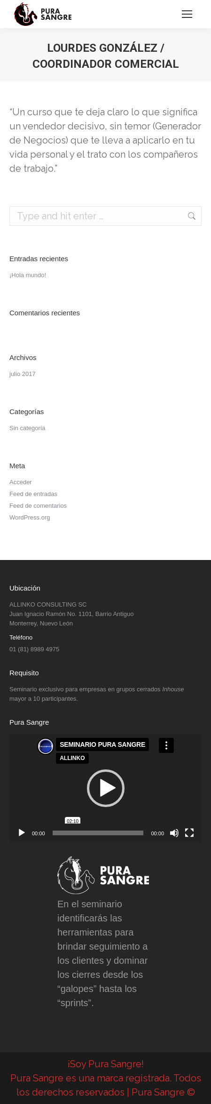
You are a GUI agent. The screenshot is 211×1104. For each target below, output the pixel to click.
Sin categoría (27, 428)
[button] (106, 788)
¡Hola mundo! (27, 275)
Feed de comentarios (38, 505)
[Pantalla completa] (189, 833)
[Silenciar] (174, 833)
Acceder (20, 482)
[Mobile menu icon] (187, 14)
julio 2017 (22, 373)
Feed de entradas (33, 493)
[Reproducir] (21, 833)
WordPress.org (29, 517)
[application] (105, 788)
